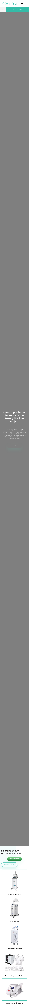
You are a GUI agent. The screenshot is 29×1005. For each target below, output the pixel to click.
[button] (2, 9)
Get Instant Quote (17, 9)
